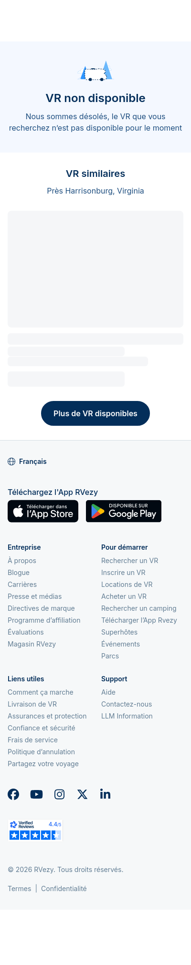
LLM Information (127, 716)
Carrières (22, 584)
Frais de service (33, 740)
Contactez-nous (126, 704)
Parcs (110, 656)
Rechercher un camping (139, 608)
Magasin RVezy (32, 644)
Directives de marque (41, 608)
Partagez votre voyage (43, 764)
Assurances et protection (47, 716)
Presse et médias (35, 596)
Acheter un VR (124, 596)
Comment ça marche (41, 692)
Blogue (19, 572)
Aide (108, 692)
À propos (22, 560)
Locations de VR (127, 584)
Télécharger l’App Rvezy (139, 620)
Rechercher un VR (129, 560)
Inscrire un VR (123, 572)
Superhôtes (119, 632)
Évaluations (26, 632)
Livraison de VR (32, 704)
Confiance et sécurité (41, 728)
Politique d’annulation (41, 752)
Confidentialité (64, 888)
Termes (19, 888)
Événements (120, 644)
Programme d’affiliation (44, 620)
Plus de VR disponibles (95, 413)
